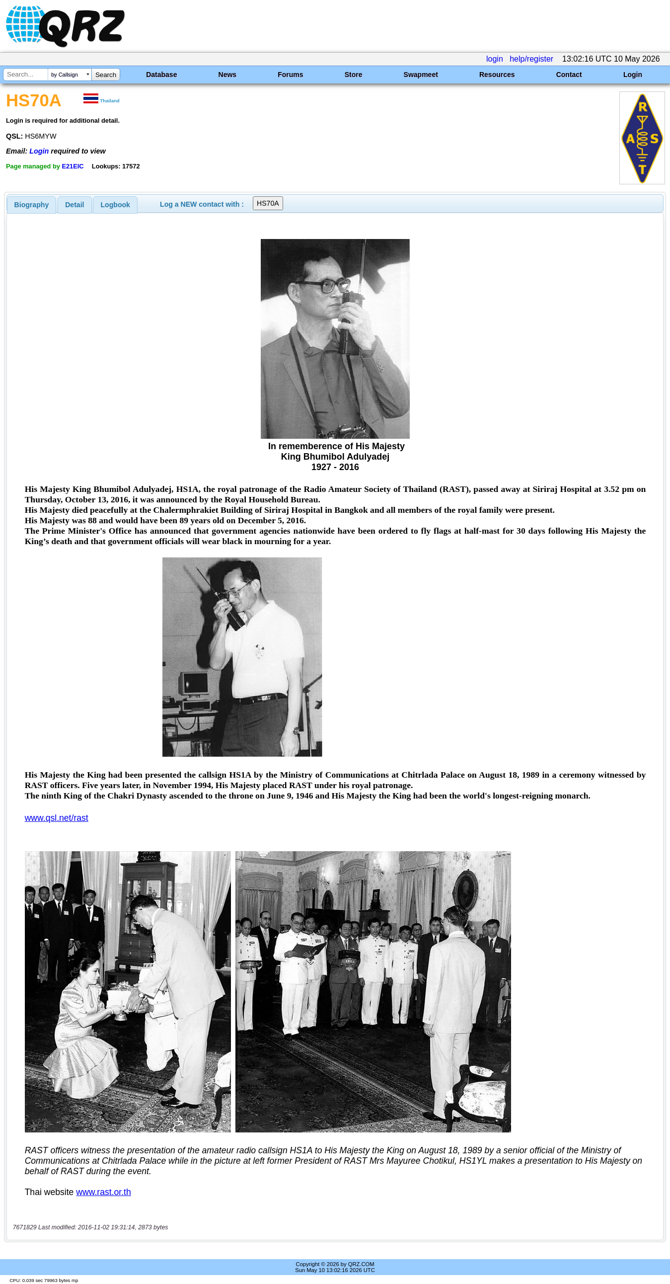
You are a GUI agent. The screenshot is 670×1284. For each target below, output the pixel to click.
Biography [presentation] (31, 205)
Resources (497, 75)
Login (632, 75)
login (494, 59)
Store (354, 75)
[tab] (32, 204)
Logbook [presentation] (115, 205)
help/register (531, 59)
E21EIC (72, 166)
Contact (569, 75)
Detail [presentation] (74, 205)
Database (161, 75)
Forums (290, 75)
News (228, 75)
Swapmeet (421, 75)
